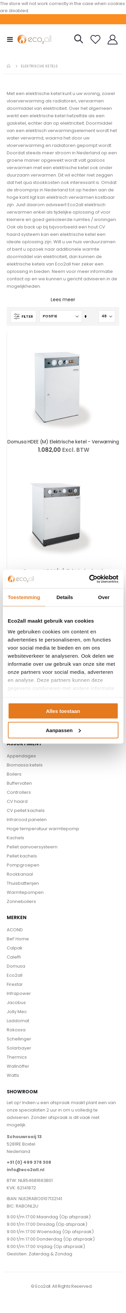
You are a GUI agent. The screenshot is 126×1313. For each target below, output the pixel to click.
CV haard (17, 801)
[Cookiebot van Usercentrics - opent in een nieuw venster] (89, 578)
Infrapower (19, 993)
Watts (13, 1075)
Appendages (21, 756)
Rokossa (16, 1030)
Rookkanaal (20, 874)
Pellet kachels (22, 856)
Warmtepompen (25, 892)
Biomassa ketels (25, 765)
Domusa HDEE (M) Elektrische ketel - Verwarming (63, 442)
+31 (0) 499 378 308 (29, 1162)
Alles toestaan (63, 711)
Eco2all (15, 975)
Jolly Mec (17, 1011)
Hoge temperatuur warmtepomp (43, 828)
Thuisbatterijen (23, 883)
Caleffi (14, 957)
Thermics (17, 1057)
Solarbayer (19, 1048)
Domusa (16, 966)
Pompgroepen (23, 865)
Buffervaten (19, 783)
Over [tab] (104, 597)
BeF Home (18, 939)
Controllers (19, 792)
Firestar (15, 984)
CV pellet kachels (26, 810)
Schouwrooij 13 (24, 1136)
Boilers (14, 774)
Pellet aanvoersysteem (32, 847)
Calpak (15, 948)
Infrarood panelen (27, 819)
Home (9, 66)
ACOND (15, 930)
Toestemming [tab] (24, 597)
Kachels (15, 838)
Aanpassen (63, 730)
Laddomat (18, 1021)
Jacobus (16, 1002)
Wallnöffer (18, 1066)
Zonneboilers (21, 901)
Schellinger (19, 1039)
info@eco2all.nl (25, 1169)
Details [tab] (64, 597)
